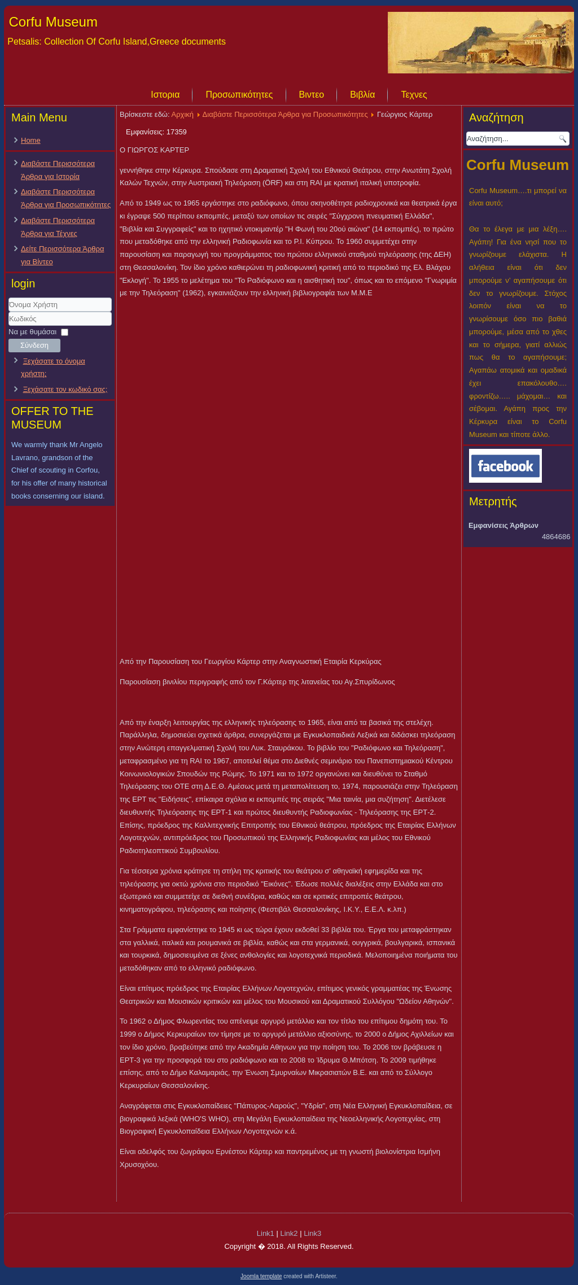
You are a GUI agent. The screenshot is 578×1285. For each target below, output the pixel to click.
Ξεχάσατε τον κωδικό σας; (65, 389)
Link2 (288, 1233)
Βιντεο (312, 94)
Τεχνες (414, 94)
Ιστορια (165, 94)
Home (31, 140)
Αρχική (183, 114)
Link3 (312, 1233)
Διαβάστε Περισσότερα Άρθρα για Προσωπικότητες (285, 114)
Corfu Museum (53, 21)
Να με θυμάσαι (32, 331)
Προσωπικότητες (239, 94)
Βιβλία (362, 94)
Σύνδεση (34, 345)
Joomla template (261, 1276)
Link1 (265, 1233)
